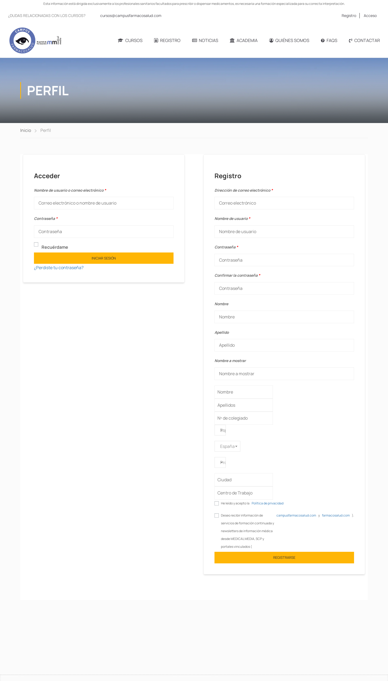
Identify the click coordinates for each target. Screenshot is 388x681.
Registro (349, 15)
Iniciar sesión (104, 258)
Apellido (221, 332)
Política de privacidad (267, 503)
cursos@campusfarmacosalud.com (130, 15)
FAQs (329, 40)
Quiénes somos (289, 40)
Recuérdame (51, 246)
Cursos (130, 40)
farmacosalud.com (336, 515)
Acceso (370, 15)
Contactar (364, 40)
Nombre (221, 303)
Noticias (205, 40)
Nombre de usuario (232, 218)
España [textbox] (227, 446)
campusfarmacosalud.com (296, 515)
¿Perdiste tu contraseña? (59, 268)
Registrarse (284, 557)
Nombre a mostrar (230, 360)
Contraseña (45, 218)
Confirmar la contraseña (237, 275)
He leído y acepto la (252, 503)
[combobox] (220, 430)
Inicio (25, 130)
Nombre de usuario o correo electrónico (70, 190)
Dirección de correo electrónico (243, 190)
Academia (244, 40)
